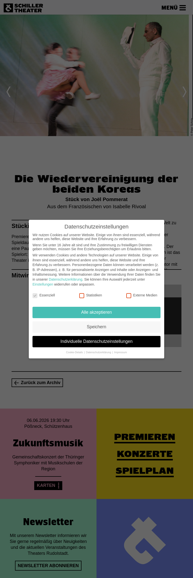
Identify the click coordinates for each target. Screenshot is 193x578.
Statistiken (90, 295)
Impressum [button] (120, 352)
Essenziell (43, 295)
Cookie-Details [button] (74, 352)
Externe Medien (141, 295)
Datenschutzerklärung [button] (99, 352)
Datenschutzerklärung (65, 279)
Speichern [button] (96, 326)
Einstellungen (42, 284)
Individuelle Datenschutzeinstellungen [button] (97, 341)
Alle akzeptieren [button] (96, 312)
